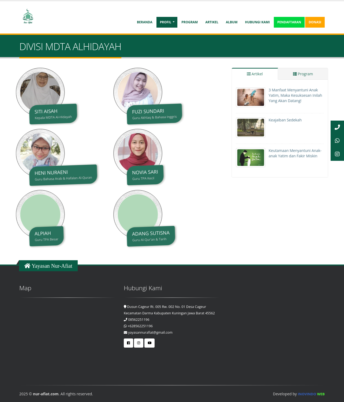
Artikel (211, 22)
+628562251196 (138, 326)
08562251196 (136, 319)
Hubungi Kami (257, 22)
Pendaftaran (289, 22)
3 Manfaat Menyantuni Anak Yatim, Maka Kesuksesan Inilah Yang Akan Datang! (303, 95)
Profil (165, 22)
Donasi (315, 22)
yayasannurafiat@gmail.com (148, 332)
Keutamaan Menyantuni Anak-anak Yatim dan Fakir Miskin (302, 153)
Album (232, 22)
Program (189, 22)
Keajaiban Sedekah (292, 119)
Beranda (144, 22)
